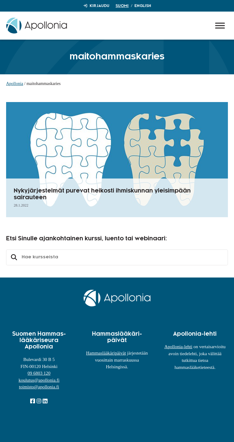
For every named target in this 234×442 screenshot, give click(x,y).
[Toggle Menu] (220, 25)
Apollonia (14, 83)
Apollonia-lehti (179, 346)
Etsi (13, 257)
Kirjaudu (99, 6)
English (142, 6)
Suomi (122, 6)
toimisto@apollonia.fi (39, 386)
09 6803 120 (38, 373)
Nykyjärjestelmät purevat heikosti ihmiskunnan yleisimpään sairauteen (102, 194)
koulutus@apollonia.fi (39, 380)
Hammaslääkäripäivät (106, 353)
